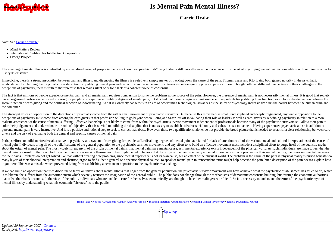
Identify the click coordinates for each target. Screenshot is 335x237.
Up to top (167, 211)
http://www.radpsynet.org (36, 229)
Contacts (50, 225)
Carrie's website (27, 42)
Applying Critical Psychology (208, 201)
